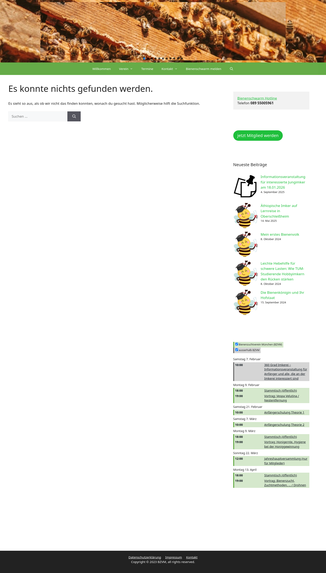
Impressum (173, 557)
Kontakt (172, 68)
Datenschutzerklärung (144, 557)
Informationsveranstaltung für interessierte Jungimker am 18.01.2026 (283, 182)
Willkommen (101, 69)
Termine (147, 69)
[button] (144, 58)
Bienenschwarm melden (203, 69)
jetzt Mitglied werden (258, 135)
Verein (128, 68)
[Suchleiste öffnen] (231, 68)
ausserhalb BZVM (247, 350)
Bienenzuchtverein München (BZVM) (258, 344)
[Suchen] (74, 116)
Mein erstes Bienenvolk (280, 234)
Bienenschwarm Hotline (257, 98)
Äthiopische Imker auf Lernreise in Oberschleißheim (279, 211)
